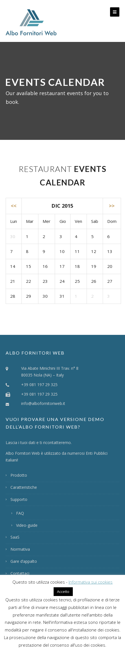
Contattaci (19, 573)
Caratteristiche (23, 487)
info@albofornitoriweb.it (43, 403)
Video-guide (27, 525)
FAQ (20, 513)
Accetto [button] (63, 591)
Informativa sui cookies (91, 582)
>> (112, 205)
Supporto (18, 499)
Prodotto (18, 475)
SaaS (14, 537)
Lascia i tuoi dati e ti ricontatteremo (38, 442)
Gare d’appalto (23, 561)
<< (13, 205)
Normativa (20, 549)
